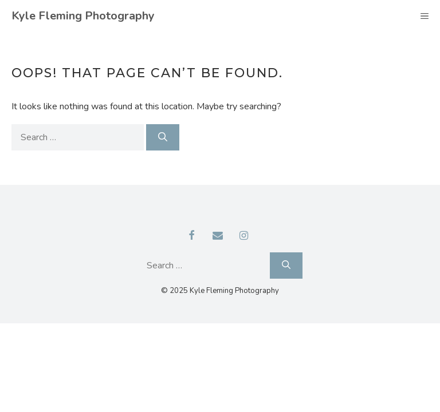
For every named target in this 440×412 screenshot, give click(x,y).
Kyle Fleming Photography (83, 15)
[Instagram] (244, 236)
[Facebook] (192, 236)
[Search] (162, 137)
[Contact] (218, 236)
